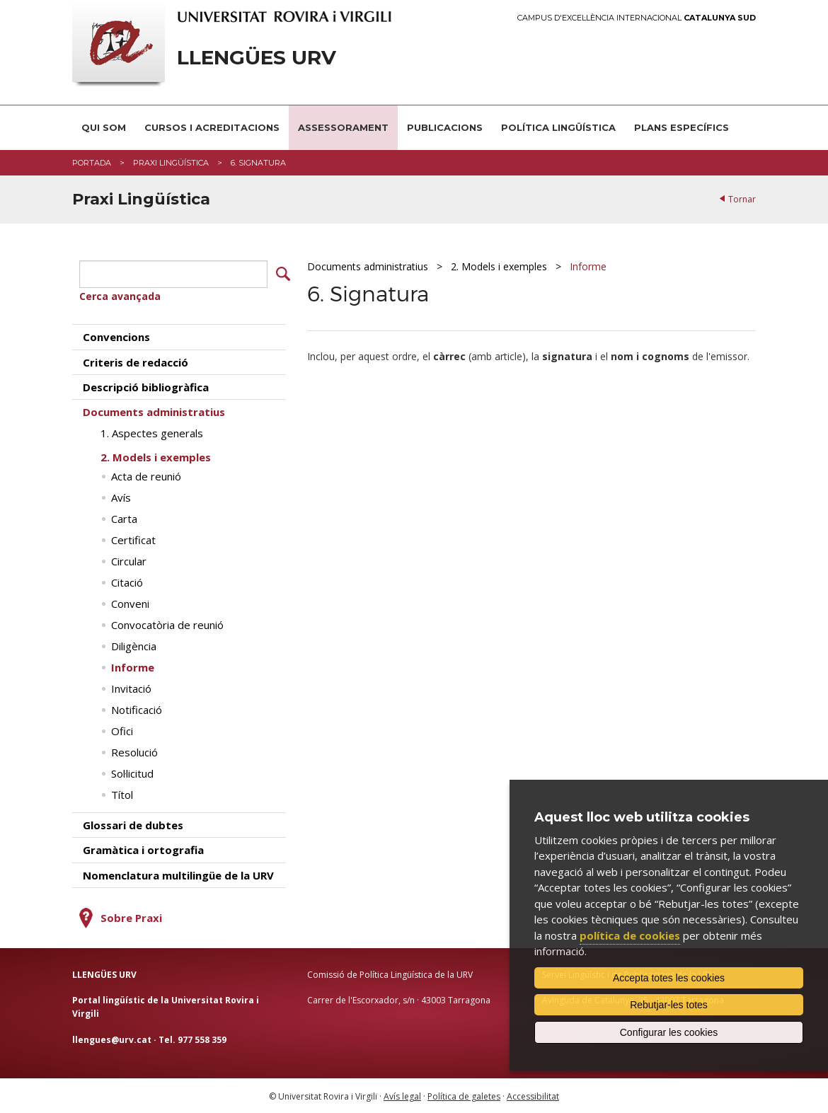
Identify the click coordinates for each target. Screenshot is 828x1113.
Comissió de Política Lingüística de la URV (390, 974)
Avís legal (402, 1096)
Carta (124, 518)
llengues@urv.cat (111, 1038)
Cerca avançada (120, 295)
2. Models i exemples (499, 266)
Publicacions (445, 127)
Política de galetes (463, 1096)
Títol (122, 794)
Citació (127, 582)
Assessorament (343, 127)
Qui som (103, 127)
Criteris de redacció (135, 361)
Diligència (133, 645)
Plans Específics (681, 127)
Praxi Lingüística (171, 163)
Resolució (134, 751)
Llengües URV (256, 58)
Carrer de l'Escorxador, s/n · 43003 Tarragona (398, 999)
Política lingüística (558, 127)
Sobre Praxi (131, 917)
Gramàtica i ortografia (143, 849)
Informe (588, 266)
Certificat (133, 539)
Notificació (136, 709)
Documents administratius (367, 266)
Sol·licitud (132, 773)
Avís (121, 497)
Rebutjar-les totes (669, 1004)
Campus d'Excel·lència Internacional (636, 18)
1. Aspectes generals (151, 432)
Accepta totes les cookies (669, 978)
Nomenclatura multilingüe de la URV (178, 874)
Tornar (742, 199)
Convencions (116, 336)
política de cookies (630, 935)
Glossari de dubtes (133, 824)
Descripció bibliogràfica (146, 386)
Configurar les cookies (669, 1032)
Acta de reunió (146, 475)
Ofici (122, 730)
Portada (91, 163)
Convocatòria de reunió (167, 624)
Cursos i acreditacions (212, 127)
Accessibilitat (533, 1096)
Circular (128, 560)
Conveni (130, 603)
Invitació (131, 688)
